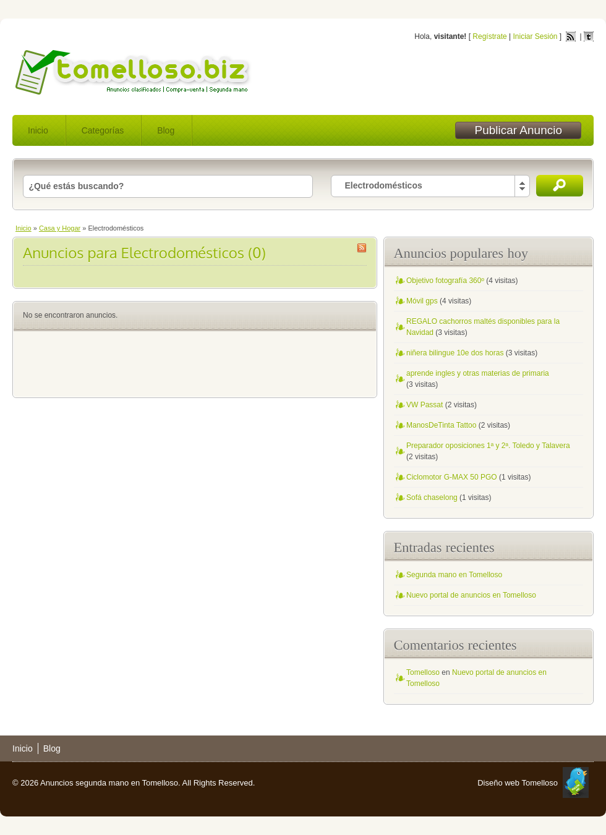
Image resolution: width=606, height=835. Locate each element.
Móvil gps (422, 301)
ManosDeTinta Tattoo (441, 425)
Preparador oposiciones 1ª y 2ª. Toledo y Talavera (488, 445)
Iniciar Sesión (535, 36)
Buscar (559, 186)
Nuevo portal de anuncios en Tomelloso (471, 595)
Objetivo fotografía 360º (445, 280)
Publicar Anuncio (518, 130)
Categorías (103, 130)
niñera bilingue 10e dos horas (454, 353)
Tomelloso (423, 672)
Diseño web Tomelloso (517, 782)
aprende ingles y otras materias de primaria (477, 373)
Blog (165, 130)
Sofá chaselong (432, 497)
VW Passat (424, 405)
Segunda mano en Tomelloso (454, 574)
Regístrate (489, 36)
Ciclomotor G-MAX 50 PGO (451, 477)
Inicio (38, 130)
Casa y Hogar (59, 228)
